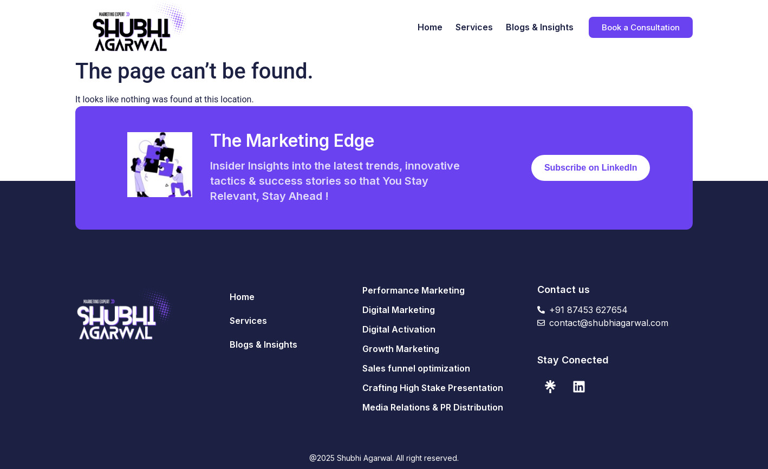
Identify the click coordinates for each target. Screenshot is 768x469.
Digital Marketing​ (398, 309)
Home (430, 27)
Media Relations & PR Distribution (432, 407)
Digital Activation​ (398, 329)
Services (474, 27)
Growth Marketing (400, 348)
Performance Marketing (413, 290)
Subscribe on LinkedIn (590, 167)
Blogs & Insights (540, 27)
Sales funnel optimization (416, 368)
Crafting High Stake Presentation (432, 387)
